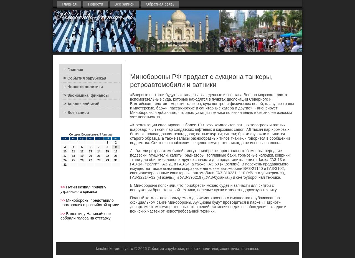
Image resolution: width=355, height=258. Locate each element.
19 (81, 155)
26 (81, 160)
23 (115, 155)
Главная (69, 4)
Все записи (125, 4)
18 (73, 155)
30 (115, 160)
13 (90, 151)
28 (98, 160)
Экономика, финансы (88, 95)
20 (90, 155)
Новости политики (85, 87)
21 (98, 155)
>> (63, 187)
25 (73, 160)
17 (65, 155)
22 (107, 155)
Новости (95, 4)
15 (107, 151)
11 (73, 151)
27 (90, 160)
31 (65, 164)
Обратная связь (160, 4)
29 (107, 160)
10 (65, 151)
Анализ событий (83, 104)
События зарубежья (86, 78)
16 (115, 151)
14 (98, 151)
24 (65, 160)
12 (81, 151)
